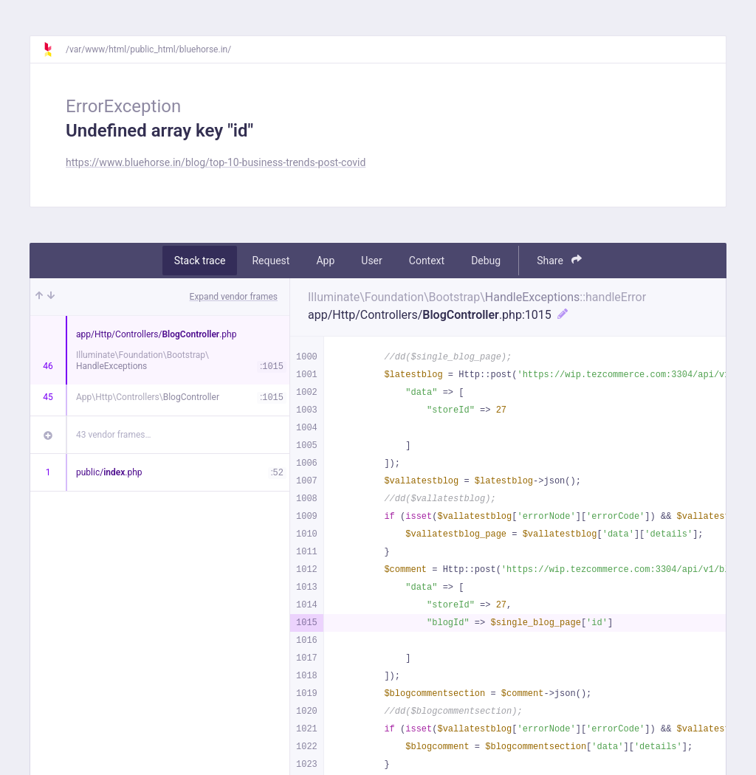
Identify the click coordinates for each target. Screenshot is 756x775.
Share (559, 260)
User (371, 260)
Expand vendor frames (234, 297)
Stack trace (200, 260)
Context (426, 260)
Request (270, 260)
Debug (486, 260)
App (325, 260)
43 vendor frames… (113, 435)
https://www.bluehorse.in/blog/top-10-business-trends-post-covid (215, 162)
